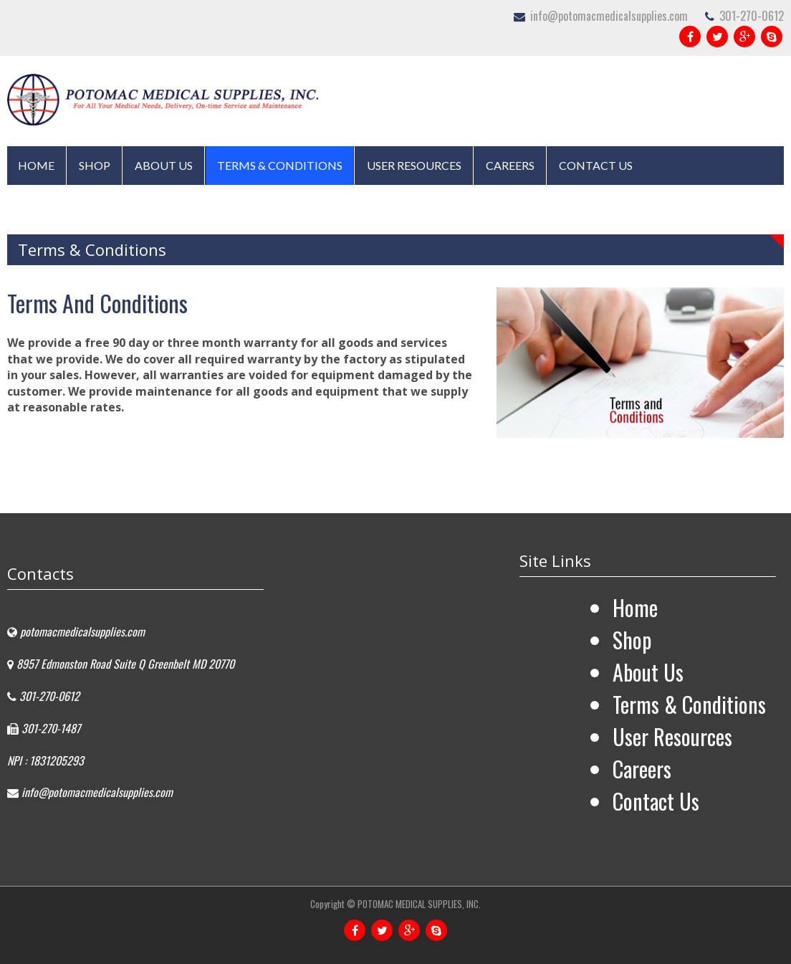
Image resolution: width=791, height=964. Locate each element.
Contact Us (596, 165)
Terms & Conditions (279, 165)
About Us (164, 165)
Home (36, 165)
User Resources (414, 165)
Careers (510, 165)
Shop (94, 165)
